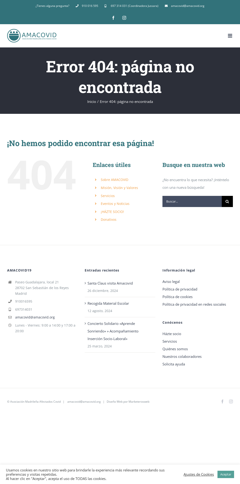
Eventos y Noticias (115, 203)
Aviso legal (171, 281)
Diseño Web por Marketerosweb (128, 402)
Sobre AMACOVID (114, 179)
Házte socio (171, 333)
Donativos (108, 219)
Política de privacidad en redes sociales (194, 304)
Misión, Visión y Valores (119, 187)
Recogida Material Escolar (108, 303)
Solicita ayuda (173, 364)
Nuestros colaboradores (182, 356)
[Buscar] (227, 201)
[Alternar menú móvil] (230, 35)
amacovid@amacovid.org (35, 317)
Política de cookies (177, 296)
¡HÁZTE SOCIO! (112, 211)
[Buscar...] (192, 201)
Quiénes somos (175, 348)
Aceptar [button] (225, 474)
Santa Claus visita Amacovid (110, 283)
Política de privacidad (179, 289)
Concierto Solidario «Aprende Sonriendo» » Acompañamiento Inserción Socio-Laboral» (113, 331)
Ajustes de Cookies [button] (199, 474)
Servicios (108, 196)
